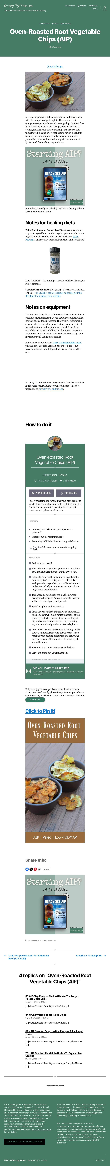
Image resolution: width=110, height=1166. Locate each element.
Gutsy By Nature (18, 1160)
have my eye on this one (51, 389)
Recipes (55, 24)
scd (39, 940)
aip (29, 940)
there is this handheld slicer (67, 342)
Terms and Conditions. (41, 1129)
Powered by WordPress (37, 1160)
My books (93, 6)
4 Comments (56, 47)
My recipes (81, 6)
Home (95, 9)
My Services (70, 6)
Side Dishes (66, 24)
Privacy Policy (10, 1132)
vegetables (52, 940)
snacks (44, 940)
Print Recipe (41, 493)
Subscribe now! (35, 699)
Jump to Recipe (55, 66)
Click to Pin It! (40, 711)
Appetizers (44, 24)
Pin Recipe (69, 493)
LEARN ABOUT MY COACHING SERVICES (24, 1142)
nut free (34, 940)
